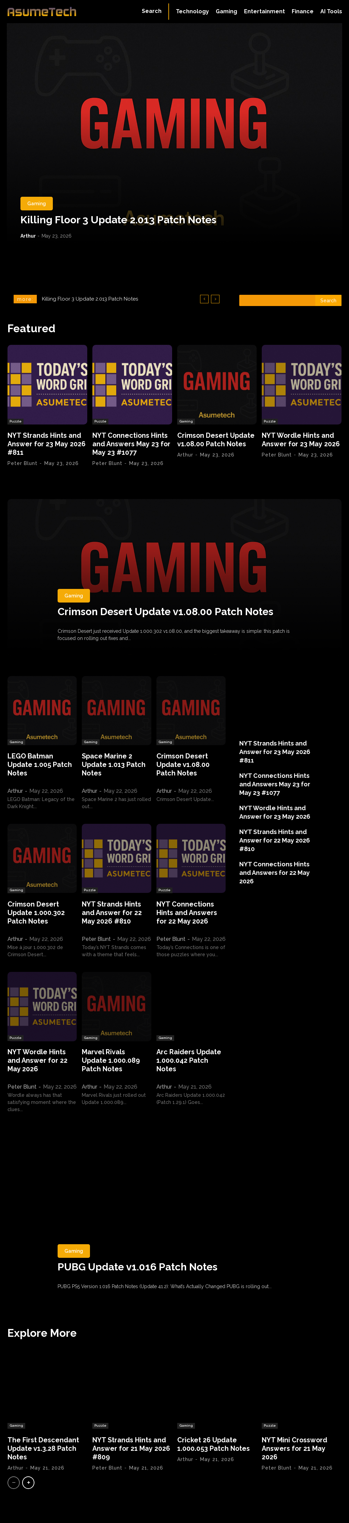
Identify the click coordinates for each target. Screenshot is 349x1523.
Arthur (28, 236)
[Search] (328, 300)
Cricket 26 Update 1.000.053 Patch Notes (213, 1444)
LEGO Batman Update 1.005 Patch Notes (39, 764)
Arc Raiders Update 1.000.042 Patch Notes (188, 1060)
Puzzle (15, 421)
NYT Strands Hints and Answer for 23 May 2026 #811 (46, 443)
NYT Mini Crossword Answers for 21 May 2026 (295, 1448)
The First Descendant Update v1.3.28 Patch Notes (43, 1448)
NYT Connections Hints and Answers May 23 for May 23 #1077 (131, 443)
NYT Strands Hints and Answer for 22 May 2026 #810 (112, 912)
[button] (152, 11)
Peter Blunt (22, 463)
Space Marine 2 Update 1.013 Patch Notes (114, 764)
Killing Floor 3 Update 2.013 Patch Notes (118, 220)
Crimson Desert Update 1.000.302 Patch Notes (36, 912)
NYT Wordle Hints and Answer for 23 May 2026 (301, 439)
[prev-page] (13, 1482)
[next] (215, 299)
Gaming (36, 203)
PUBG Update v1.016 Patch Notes (138, 1267)
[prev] (204, 299)
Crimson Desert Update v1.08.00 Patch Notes (216, 439)
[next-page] (28, 1482)
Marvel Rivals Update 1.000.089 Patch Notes (111, 1060)
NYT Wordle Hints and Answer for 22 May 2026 (37, 1060)
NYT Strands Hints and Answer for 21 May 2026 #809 (131, 1448)
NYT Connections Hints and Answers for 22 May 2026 (186, 912)
